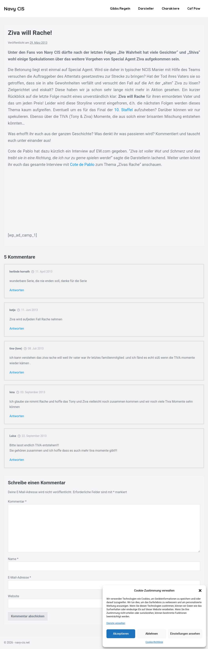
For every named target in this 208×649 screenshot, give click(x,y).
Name (13, 559)
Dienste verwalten (115, 623)
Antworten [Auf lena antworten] (16, 416)
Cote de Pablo (82, 164)
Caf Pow (193, 8)
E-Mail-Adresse (19, 577)
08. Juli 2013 (35, 348)
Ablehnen (151, 633)
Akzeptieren (121, 633)
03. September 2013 (32, 392)
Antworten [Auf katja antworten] (16, 328)
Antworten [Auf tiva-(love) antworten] (16, 372)
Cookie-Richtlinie (154, 642)
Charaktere (170, 8)
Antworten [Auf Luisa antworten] (16, 460)
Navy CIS (14, 9)
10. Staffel (123, 109)
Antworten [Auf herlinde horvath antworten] (16, 290)
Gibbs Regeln (120, 8)
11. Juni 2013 (29, 310)
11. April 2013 (43, 271)
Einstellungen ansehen (185, 633)
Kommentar (17, 501)
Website (13, 596)
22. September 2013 (34, 435)
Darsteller (146, 8)
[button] (200, 591)
